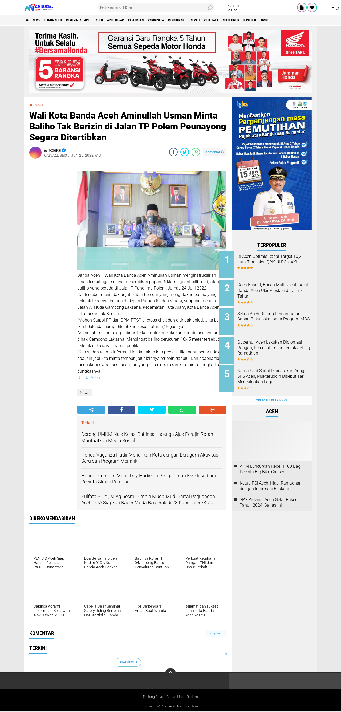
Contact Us (175, 697)
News (41, 20)
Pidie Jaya (257, 20)
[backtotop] (170, 673)
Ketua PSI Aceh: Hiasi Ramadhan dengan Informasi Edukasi (271, 475)
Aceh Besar (139, 20)
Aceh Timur (282, 20)
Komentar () (214, 152)
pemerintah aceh (93, 20)
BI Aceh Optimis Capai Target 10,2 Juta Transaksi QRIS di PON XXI (277, 262)
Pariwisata (189, 20)
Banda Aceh (62, 20)
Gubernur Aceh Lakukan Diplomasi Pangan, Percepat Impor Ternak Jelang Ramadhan (276, 345)
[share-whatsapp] (196, 152)
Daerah (236, 20)
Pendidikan (214, 20)
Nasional (306, 20)
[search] (155, 7)
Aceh (118, 20)
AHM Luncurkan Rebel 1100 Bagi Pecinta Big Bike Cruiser (271, 458)
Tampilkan (216, 633)
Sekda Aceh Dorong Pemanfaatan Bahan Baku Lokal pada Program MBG (275, 316)
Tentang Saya (151, 697)
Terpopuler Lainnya (271, 390)
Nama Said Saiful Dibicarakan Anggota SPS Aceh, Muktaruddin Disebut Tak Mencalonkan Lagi (278, 372)
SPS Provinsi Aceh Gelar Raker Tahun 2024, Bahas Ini (268, 492)
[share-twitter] (184, 152)
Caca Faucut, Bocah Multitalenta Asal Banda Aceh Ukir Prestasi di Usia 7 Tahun (278, 289)
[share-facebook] (173, 152)
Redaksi (194, 697)
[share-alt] (91, 409)
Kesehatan (164, 20)
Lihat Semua (128, 662)
